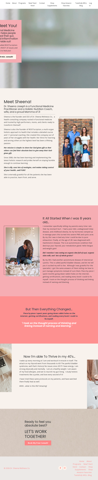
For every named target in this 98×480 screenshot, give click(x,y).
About (14, 3)
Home (8, 3)
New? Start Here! (33, 4)
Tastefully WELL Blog (81, 4)
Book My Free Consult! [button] (38, 443)
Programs (22, 3)
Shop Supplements (52, 4)
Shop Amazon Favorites (66, 4)
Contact (42, 3)
